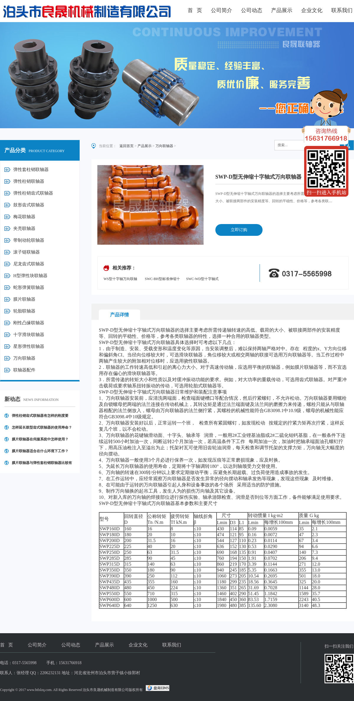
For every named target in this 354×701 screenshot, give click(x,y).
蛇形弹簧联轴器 (28, 287)
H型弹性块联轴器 (30, 275)
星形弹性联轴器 (28, 346)
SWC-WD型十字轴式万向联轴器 (202, 279)
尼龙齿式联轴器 (28, 263)
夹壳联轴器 (24, 228)
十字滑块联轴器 (28, 334)
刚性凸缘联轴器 (28, 322)
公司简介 (221, 10)
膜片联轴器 (24, 299)
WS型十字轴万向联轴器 (120, 279)
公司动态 (251, 10)
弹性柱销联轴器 (28, 181)
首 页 (195, 10)
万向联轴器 (24, 358)
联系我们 (342, 10)
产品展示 (281, 10)
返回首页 (126, 146)
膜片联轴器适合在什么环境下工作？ (40, 451)
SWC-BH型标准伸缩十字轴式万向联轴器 (162, 279)
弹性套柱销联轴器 (31, 169)
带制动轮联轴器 (28, 240)
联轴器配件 (24, 370)
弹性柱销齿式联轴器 (33, 193)
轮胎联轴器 (24, 311)
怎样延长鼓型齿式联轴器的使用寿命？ (42, 427)
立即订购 (239, 230)
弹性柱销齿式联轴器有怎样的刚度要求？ (40, 418)
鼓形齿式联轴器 (28, 205)
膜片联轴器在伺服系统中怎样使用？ (40, 439)
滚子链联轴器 (26, 252)
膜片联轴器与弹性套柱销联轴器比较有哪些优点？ (42, 465)
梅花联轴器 (24, 216)
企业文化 (311, 10)
